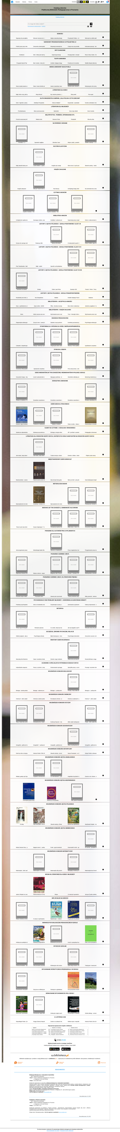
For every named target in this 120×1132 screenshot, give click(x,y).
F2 (102, 1)
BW (81, 1)
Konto (36, 2)
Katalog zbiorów (60, 17)
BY (87, 1)
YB (84, 1)
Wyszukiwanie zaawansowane (34, 26)
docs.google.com (47, 1092)
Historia (24, 2)
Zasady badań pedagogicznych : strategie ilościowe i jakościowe (43, 1033)
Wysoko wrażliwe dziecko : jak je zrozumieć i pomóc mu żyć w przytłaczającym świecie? (85, 1033)
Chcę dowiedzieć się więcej (53, 1130)
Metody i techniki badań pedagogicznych (39, 1029)
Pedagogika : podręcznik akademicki (57, 1034)
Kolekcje (43, 26)
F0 (96, 1)
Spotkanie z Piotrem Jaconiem (37, 1099)
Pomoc (30, 2)
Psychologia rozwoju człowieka (37, 1034)
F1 (98, 1)
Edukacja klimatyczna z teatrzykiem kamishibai (41, 1074)
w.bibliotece (52, 1058)
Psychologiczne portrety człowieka (38, 1030)
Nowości (18, 2)
